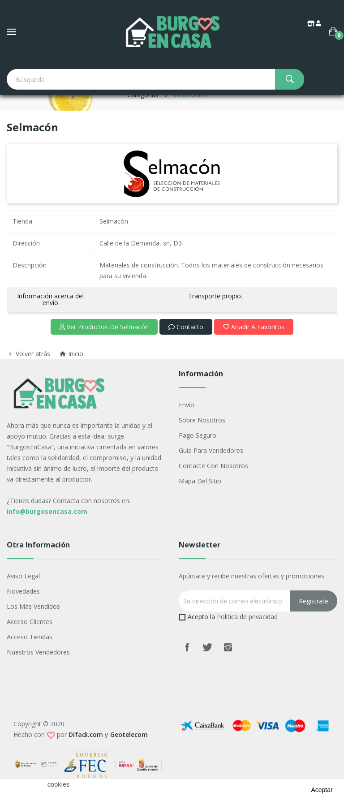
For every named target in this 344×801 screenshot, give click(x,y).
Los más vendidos (33, 606)
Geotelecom (129, 734)
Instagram (228, 647)
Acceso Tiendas (29, 637)
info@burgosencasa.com (47, 511)
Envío (186, 404)
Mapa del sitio (200, 481)
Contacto (185, 327)
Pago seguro (197, 435)
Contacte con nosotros (213, 465)
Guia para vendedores (211, 450)
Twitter (207, 647)
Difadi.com (86, 734)
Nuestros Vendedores (38, 652)
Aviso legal (23, 576)
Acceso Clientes (29, 621)
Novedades (23, 591)
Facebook (187, 647)
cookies (58, 784)
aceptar (321, 789)
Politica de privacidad (247, 616)
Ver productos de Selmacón (104, 327)
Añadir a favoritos (253, 327)
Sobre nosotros (202, 420)
